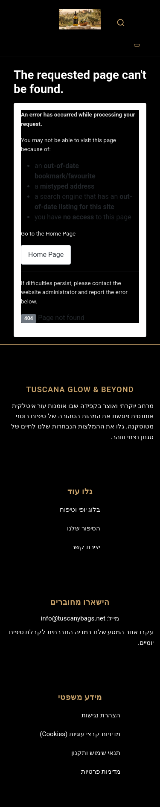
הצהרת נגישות (100, 715)
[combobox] (120, 22)
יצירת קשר (86, 547)
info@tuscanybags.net (73, 618)
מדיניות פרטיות (100, 771)
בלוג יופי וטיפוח (80, 509)
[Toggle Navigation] (137, 45)
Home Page (46, 255)
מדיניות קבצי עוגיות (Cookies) (80, 734)
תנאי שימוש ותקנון (95, 753)
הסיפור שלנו (83, 528)
